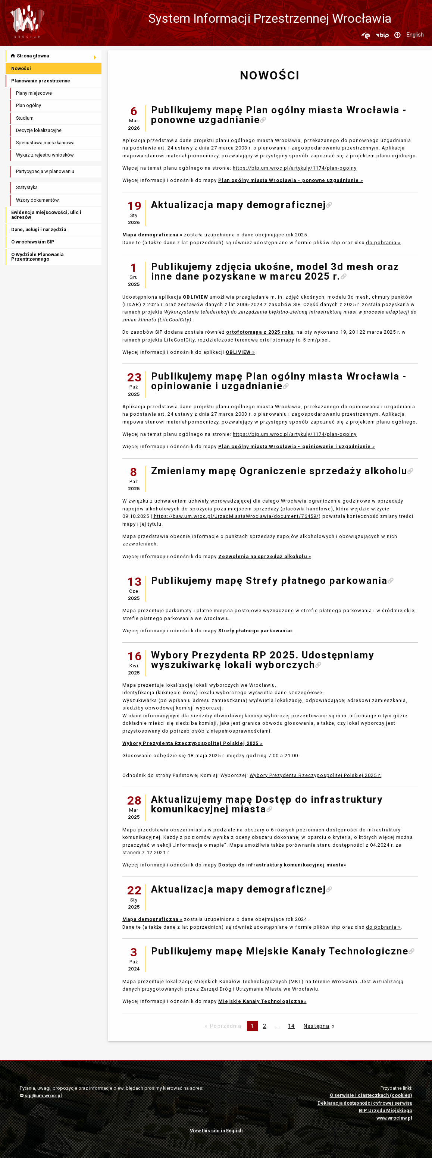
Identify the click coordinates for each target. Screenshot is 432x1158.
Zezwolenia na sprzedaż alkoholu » (264, 556)
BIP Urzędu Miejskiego (385, 1110)
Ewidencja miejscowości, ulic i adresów (46, 215)
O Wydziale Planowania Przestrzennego (37, 257)
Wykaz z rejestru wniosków (45, 155)
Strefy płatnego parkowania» (255, 630)
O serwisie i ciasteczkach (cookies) (371, 1095)
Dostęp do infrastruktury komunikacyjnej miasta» (282, 865)
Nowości (21, 68)
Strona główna (30, 56)
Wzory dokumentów (37, 200)
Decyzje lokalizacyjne (39, 130)
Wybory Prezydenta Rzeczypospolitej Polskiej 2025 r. (315, 775)
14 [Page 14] (291, 1026)
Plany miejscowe (34, 93)
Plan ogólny (28, 105)
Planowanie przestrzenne (40, 81)
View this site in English (216, 1130)
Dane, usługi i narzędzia (38, 229)
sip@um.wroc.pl (41, 1095)
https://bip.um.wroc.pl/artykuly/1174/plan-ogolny (295, 168)
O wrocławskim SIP (32, 242)
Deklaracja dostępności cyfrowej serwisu (364, 1103)
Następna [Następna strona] (316, 1026)
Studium (25, 118)
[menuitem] (54, 56)
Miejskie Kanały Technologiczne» (262, 1001)
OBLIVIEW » (240, 352)
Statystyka (27, 187)
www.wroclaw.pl (394, 1118)
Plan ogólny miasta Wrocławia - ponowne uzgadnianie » (290, 180)
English (415, 34)
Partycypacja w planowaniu (45, 171)
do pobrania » (383, 242)
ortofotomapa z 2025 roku (260, 332)
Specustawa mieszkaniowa (45, 142)
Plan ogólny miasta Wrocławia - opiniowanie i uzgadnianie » (296, 446)
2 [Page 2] (264, 1026)
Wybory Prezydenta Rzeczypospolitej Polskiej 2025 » (192, 743)
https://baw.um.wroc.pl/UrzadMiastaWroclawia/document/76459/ (235, 516)
